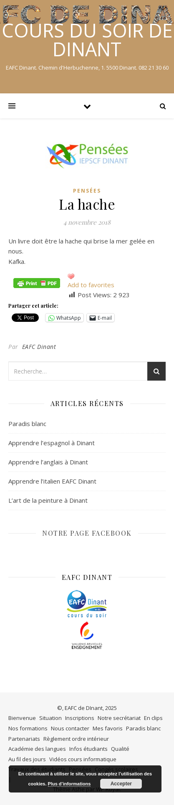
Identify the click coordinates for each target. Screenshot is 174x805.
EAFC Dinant (39, 347)
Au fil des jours (27, 759)
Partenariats (24, 738)
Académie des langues (37, 748)
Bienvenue (22, 718)
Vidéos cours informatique (82, 759)
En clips (153, 718)
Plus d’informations (69, 783)
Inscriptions (79, 718)
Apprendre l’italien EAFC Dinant (52, 481)
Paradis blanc (27, 423)
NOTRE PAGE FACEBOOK (87, 533)
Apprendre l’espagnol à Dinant (51, 443)
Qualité (120, 748)
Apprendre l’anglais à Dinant (48, 462)
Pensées (87, 190)
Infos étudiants (88, 748)
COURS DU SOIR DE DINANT (87, 39)
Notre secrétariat (119, 718)
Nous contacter (70, 728)
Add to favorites (91, 285)
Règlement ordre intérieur (76, 738)
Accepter (121, 784)
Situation (50, 718)
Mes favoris (108, 728)
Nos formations (28, 728)
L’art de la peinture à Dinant (48, 500)
